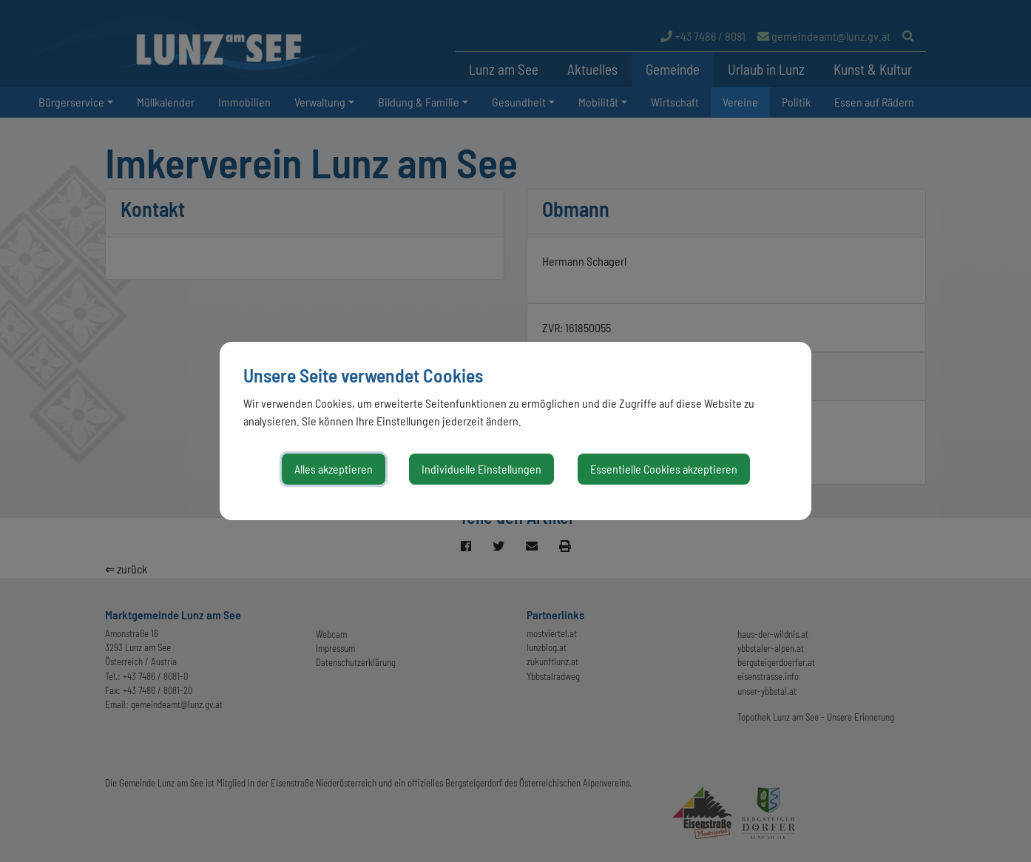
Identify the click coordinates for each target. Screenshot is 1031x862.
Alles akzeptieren (333, 469)
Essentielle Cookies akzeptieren (663, 469)
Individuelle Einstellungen (481, 469)
